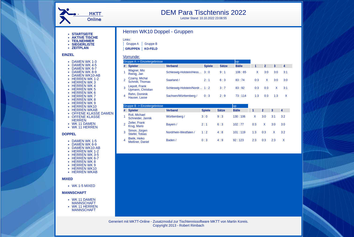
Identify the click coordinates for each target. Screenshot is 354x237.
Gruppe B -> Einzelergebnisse (143, 106)
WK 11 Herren (85, 127)
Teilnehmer (83, 41)
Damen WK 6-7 (84, 68)
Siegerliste (83, 44)
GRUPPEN (132, 49)
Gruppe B (151, 44)
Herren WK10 (84, 106)
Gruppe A (132, 44)
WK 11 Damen (83, 124)
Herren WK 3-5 (85, 155)
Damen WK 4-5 (84, 65)
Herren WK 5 (84, 89)
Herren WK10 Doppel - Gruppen (158, 31)
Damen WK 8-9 (84, 72)
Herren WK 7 (84, 96)
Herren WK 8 (84, 100)
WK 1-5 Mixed (83, 186)
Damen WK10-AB (86, 75)
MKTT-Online (140, 221)
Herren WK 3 (84, 82)
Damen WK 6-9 (84, 144)
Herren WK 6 (84, 93)
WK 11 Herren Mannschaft (85, 208)
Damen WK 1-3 (84, 62)
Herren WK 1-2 (85, 79)
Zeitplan (80, 48)
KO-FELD (150, 49)
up (237, 61)
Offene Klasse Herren (86, 118)
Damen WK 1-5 (84, 141)
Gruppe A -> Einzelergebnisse (143, 61)
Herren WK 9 (84, 103)
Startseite (82, 34)
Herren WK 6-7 (85, 158)
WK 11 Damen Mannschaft (84, 201)
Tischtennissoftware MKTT (199, 221)
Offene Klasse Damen (93, 113)
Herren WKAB (84, 110)
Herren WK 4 (84, 86)
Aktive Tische (85, 37)
